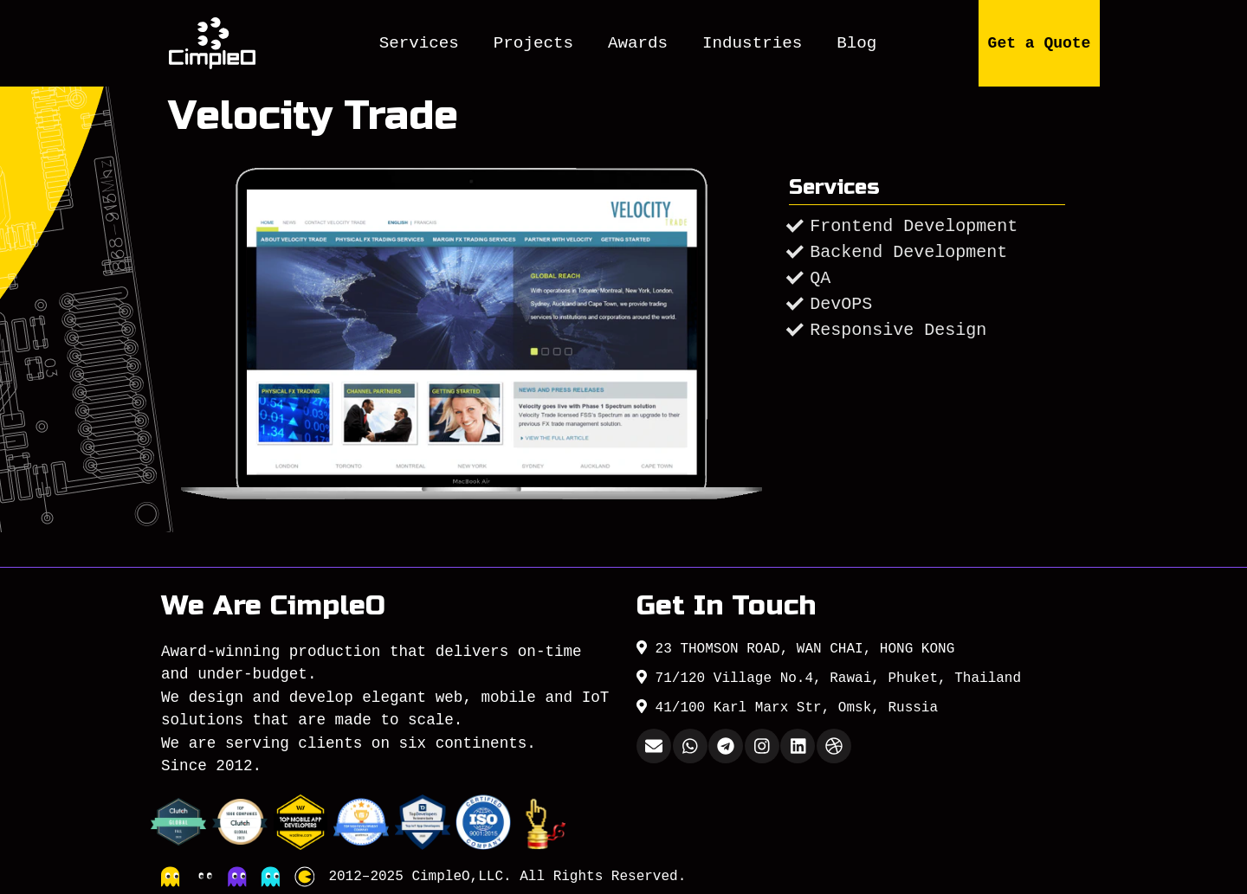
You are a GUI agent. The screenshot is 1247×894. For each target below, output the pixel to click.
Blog (856, 43)
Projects (533, 43)
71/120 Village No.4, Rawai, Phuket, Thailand (828, 677)
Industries (752, 43)
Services (419, 43)
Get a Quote (1039, 43)
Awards (638, 43)
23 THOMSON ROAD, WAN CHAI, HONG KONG (795, 648)
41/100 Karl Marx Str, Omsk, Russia (787, 707)
